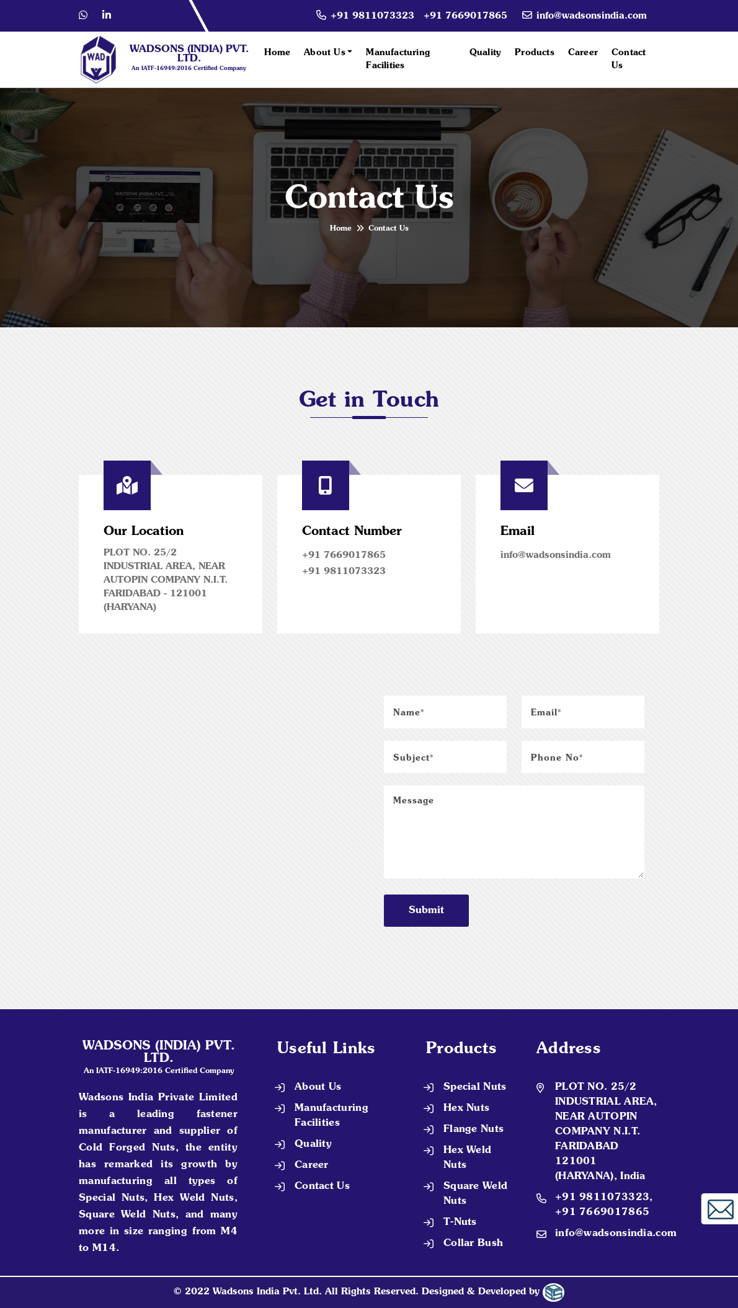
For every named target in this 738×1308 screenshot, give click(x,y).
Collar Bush (473, 1243)
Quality (485, 52)
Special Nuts (475, 1087)
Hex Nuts (466, 1108)
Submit (426, 911)
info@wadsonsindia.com (591, 16)
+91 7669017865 (465, 16)
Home (277, 52)
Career (583, 52)
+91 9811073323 (374, 16)
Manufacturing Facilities (398, 59)
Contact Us (628, 59)
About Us (324, 52)
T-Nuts (460, 1222)
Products (534, 52)
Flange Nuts (473, 1129)
